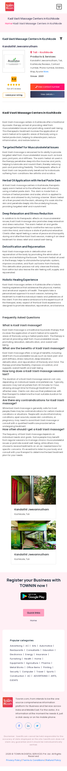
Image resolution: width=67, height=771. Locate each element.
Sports (50, 676)
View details (47, 96)
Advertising (16, 650)
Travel (39, 676)
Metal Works (17, 672)
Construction (17, 680)
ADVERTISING (41, 680)
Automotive (45, 650)
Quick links (33, 617)
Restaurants (16, 654)
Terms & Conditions (33, 764)
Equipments (16, 667)
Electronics (16, 659)
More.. (46, 73)
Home (8, 23)
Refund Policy (53, 764)
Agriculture (32, 667)
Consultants (32, 654)
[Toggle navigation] (59, 6)
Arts (34, 650)
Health (27, 663)
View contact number (47, 89)
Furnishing (15, 663)
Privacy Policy (13, 764)
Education (48, 654)
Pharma (45, 667)
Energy (29, 659)
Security (14, 676)
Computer (28, 676)
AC (27, 650)
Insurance (41, 659)
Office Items (33, 672)
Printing (47, 672)
